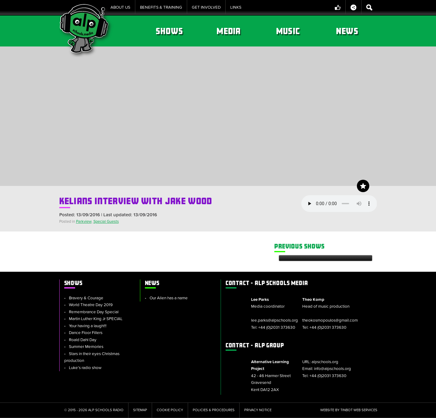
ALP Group (255, 345)
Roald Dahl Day (83, 339)
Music (288, 31)
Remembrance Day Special (94, 312)
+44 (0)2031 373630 (276, 327)
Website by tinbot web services (348, 410)
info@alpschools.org (332, 368)
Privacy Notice (258, 410)
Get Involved (206, 7)
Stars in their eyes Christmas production (91, 357)
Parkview (84, 221)
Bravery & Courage (86, 298)
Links (235, 7)
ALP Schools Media (267, 283)
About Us (120, 7)
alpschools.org (325, 361)
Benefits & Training (161, 7)
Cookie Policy (170, 410)
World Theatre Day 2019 (91, 304)
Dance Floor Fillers (85, 332)
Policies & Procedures (214, 410)
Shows (169, 31)
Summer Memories (86, 346)
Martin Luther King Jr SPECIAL (96, 318)
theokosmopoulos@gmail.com (330, 320)
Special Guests (106, 221)
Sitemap (140, 410)
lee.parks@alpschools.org (274, 320)
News (347, 31)
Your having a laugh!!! (87, 325)
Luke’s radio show (85, 367)
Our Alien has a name (169, 298)
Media (228, 31)
